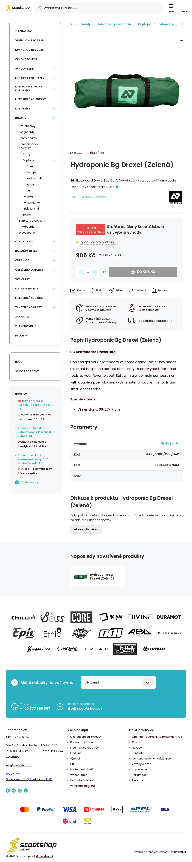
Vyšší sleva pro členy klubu (90, 232)
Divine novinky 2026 (29, 50)
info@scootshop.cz (84, 708)
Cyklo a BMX (24, 241)
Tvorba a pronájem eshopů (151, 852)
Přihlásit (148, 682)
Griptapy (144, 24)
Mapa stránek (44, 856)
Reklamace (139, 775)
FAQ (72, 764)
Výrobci (75, 758)
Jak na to (22, 317)
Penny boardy (28, 138)
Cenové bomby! (26, 59)
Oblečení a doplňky (29, 270)
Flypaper (32, 172)
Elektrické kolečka (29, 298)
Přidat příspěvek (86, 529)
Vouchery (22, 279)
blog (19, 362)
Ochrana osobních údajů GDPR (152, 758)
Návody (137, 748)
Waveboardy (27, 233)
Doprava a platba (81, 742)
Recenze (137, 780)
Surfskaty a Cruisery (32, 221)
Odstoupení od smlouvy (86, 737)
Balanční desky (26, 251)
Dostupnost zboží (81, 769)
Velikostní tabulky (81, 780)
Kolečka (28, 196)
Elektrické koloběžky (30, 99)
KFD (28, 190)
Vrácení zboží (79, 775)
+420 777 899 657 (35, 708)
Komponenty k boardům (114, 24)
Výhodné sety (25, 69)
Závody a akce (141, 764)
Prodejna (22, 335)
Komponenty (31, 202)
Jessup (30, 184)
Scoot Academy (27, 371)
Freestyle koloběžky (29, 78)
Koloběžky (22, 108)
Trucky (27, 214)
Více (111, 187)
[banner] (17, 8)
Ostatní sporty (26, 288)
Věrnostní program (30, 40)
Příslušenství (31, 208)
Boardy (85, 24)
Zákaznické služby (28, 307)
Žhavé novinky (25, 326)
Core (29, 166)
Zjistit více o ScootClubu (98, 242)
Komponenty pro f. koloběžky (29, 88)
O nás (136, 742)
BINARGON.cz (178, 852)
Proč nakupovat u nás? (85, 748)
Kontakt (137, 753)
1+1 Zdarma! (23, 31)
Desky (26, 154)
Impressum (139, 769)
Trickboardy (26, 227)
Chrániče (22, 260)
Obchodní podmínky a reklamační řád (157, 737)
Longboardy (26, 132)
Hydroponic (166, 24)
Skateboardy (27, 126)
